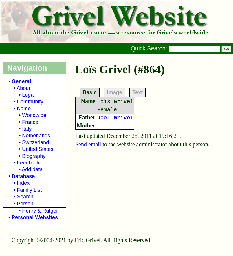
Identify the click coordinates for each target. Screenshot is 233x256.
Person (25, 203)
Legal (28, 95)
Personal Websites (35, 217)
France (30, 122)
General (21, 81)
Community (30, 102)
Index (23, 183)
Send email (88, 144)
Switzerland (35, 142)
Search (25, 197)
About (23, 88)
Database (23, 176)
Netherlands (36, 135)
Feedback (28, 163)
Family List (29, 190)
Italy (27, 129)
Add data (32, 169)
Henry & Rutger (40, 211)
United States (37, 149)
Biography (33, 156)
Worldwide (34, 115)
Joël (115, 118)
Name (24, 108)
